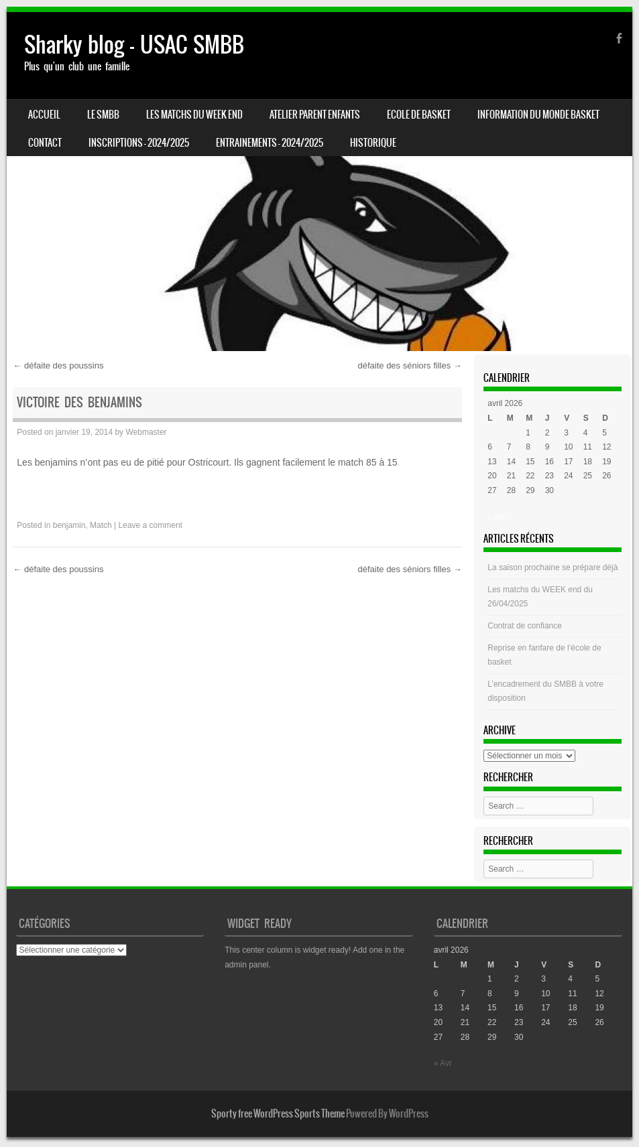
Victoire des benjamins (79, 402)
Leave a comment (150, 525)
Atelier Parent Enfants (315, 114)
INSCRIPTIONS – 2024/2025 (139, 142)
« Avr (496, 517)
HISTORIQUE (373, 142)
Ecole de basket (419, 114)
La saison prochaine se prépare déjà (552, 567)
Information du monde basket (538, 114)
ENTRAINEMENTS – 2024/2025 (269, 142)
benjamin (69, 525)
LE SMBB (103, 114)
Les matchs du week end (194, 114)
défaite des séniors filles (409, 365)
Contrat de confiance (524, 625)
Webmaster (145, 432)
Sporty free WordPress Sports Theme (278, 1113)
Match (101, 525)
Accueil (44, 114)
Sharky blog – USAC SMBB (134, 44)
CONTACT (45, 142)
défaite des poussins (58, 365)
